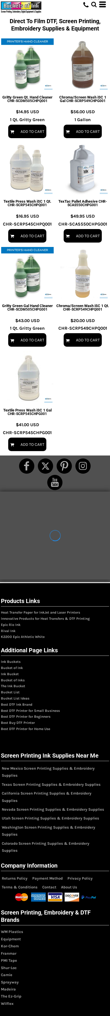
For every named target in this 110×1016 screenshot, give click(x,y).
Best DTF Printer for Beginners (25, 716)
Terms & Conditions (20, 887)
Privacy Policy (80, 878)
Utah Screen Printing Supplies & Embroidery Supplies (50, 818)
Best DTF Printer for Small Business (30, 711)
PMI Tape (9, 960)
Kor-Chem (10, 946)
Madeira (8, 989)
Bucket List (10, 692)
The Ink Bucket (13, 686)
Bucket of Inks (13, 680)
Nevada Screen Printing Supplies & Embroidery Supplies (53, 809)
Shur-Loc (9, 968)
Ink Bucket (10, 674)
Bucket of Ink (12, 668)
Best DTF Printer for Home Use (25, 729)
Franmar (8, 953)
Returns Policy (15, 878)
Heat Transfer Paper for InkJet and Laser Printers (40, 612)
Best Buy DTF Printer (18, 723)
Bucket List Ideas (15, 698)
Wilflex (7, 1003)
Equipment (11, 939)
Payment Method (47, 878)
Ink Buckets (11, 662)
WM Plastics (12, 931)
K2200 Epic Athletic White (23, 637)
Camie (6, 975)
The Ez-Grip (11, 996)
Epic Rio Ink (11, 625)
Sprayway (10, 982)
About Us (69, 887)
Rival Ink (8, 631)
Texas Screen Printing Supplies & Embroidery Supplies (51, 784)
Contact (49, 887)
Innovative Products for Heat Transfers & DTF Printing (45, 619)
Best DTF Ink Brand (16, 704)
